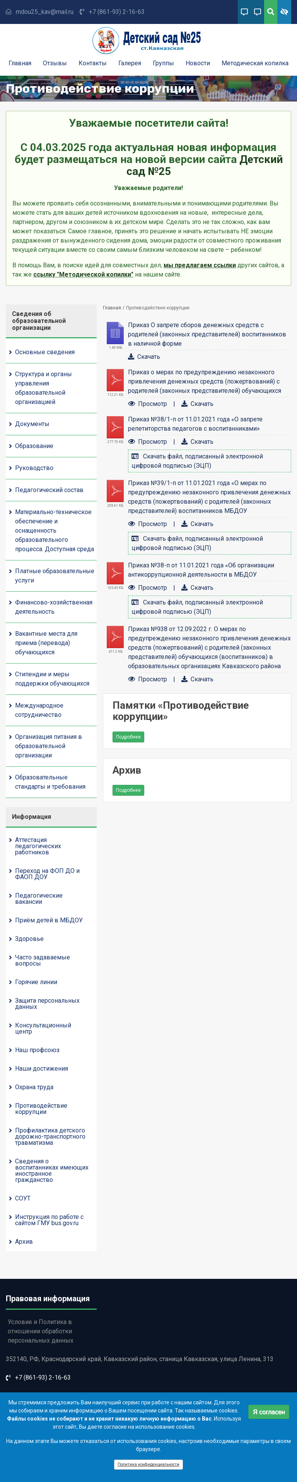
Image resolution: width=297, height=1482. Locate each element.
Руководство (34, 468)
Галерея (129, 63)
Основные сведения (45, 352)
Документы (32, 424)
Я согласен (269, 1414)
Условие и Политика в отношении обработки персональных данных (40, 1331)
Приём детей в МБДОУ (49, 920)
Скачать (148, 356)
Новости (198, 63)
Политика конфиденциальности (148, 1467)
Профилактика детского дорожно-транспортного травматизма (50, 1136)
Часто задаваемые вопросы (42, 960)
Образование (34, 446)
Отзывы (55, 63)
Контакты (93, 63)
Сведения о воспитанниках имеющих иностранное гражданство (52, 1170)
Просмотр (152, 403)
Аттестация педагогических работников (38, 846)
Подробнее (130, 737)
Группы (163, 63)
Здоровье (29, 938)
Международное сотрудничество (39, 710)
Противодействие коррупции (41, 1108)
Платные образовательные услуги (54, 575)
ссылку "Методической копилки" (83, 274)
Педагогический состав (49, 490)
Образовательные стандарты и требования (50, 782)
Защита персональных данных (47, 1003)
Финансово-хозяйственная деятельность (53, 607)
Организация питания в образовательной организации (48, 746)
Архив (24, 1241)
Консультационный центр (43, 1028)
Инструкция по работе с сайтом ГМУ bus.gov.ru (49, 1220)
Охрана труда (34, 1087)
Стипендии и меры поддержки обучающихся (52, 679)
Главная (20, 63)
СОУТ (23, 1198)
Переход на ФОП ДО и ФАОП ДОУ (47, 874)
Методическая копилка (255, 63)
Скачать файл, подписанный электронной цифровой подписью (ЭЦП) (197, 461)
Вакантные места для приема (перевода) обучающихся (46, 643)
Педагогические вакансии (39, 898)
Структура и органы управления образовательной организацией (43, 388)
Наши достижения (41, 1068)
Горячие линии (36, 982)
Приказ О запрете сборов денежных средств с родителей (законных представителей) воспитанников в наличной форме (207, 334)
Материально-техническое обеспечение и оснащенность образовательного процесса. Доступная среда (54, 530)
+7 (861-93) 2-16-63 (117, 11)
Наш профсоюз (37, 1050)
